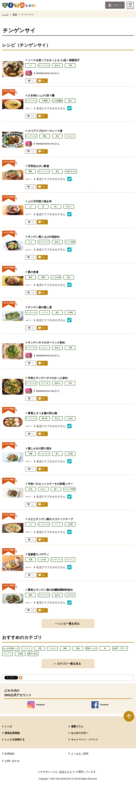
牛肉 (70, 383)
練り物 (44, 418)
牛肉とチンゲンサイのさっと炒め (48, 377)
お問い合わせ (12, 760)
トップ (5, 14)
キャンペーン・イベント (84, 739)
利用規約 (10, 753)
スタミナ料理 (69, 489)
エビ (30, 242)
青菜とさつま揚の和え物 (42, 413)
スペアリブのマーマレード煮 (45, 130)
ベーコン (44, 313)
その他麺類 (57, 101)
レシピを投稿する (15, 739)
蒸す (57, 313)
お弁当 (70, 418)
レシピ (8, 726)
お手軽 (70, 313)
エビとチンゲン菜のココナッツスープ (50, 519)
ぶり (30, 207)
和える (57, 418)
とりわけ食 (56, 277)
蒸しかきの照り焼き (40, 448)
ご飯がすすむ (71, 171)
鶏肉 (30, 171)
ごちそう (70, 136)
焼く (56, 207)
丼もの (68, 207)
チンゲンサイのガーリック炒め (46, 342)
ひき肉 (43, 560)
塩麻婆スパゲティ (38, 554)
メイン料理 (70, 242)
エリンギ (44, 383)
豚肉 (44, 136)
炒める (57, 65)
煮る (70, 101)
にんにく (44, 348)
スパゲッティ (56, 560)
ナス (30, 65)
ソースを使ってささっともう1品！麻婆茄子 (54, 60)
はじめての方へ (79, 733)
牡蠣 (30, 454)
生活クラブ (67, 771)
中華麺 (44, 101)
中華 (70, 65)
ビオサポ (70, 595)
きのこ (43, 489)
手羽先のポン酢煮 (38, 166)
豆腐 (30, 560)
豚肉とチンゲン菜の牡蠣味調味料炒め (50, 589)
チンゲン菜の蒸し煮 (40, 307)
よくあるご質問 (79, 753)
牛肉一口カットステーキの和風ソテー (50, 483)
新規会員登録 (12, 733)
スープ (57, 524)
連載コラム (77, 726)
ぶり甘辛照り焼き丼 (40, 201)
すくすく (70, 560)
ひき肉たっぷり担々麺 (41, 95)
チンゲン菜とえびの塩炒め (44, 236)
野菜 (15, 14)
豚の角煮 (33, 271)
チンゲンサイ (44, 65)
